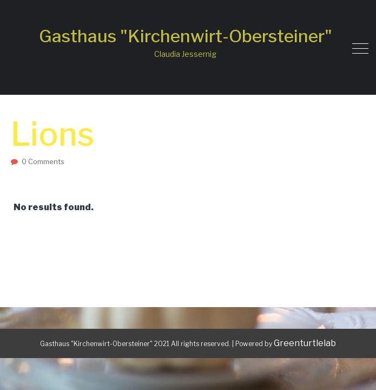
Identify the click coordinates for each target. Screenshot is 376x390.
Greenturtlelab (305, 343)
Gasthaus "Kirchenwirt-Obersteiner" (185, 36)
